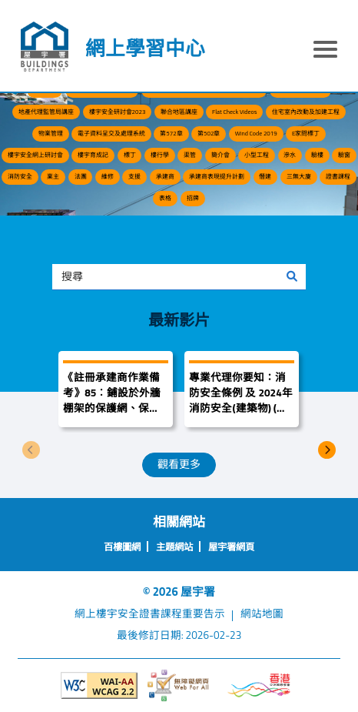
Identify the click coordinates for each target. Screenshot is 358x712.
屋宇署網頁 (231, 547)
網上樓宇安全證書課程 (128, 613)
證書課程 (338, 176)
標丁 (130, 154)
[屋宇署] (44, 47)
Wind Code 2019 (256, 133)
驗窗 (344, 154)
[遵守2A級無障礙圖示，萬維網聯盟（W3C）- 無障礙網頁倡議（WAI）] (99, 686)
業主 (53, 176)
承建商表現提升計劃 (216, 176)
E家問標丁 (306, 133)
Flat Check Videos (234, 111)
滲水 (289, 154)
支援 (134, 176)
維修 (107, 176)
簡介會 (220, 154)
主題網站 (174, 547)
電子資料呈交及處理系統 (111, 133)
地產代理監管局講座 (46, 111)
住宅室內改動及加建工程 (306, 111)
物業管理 (50, 133)
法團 (81, 176)
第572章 (171, 133)
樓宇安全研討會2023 (117, 111)
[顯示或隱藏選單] (325, 51)
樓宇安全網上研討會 (35, 154)
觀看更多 (179, 464)
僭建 (265, 176)
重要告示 (203, 613)
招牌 (193, 197)
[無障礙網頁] (179, 685)
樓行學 (160, 154)
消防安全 (20, 176)
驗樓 (317, 154)
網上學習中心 (145, 48)
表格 (165, 197)
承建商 (165, 176)
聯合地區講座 (179, 111)
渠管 (190, 154)
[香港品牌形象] (259, 685)
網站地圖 (261, 613)
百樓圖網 (122, 547)
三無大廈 (299, 176)
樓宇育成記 (93, 154)
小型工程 (256, 154)
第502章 (208, 133)
